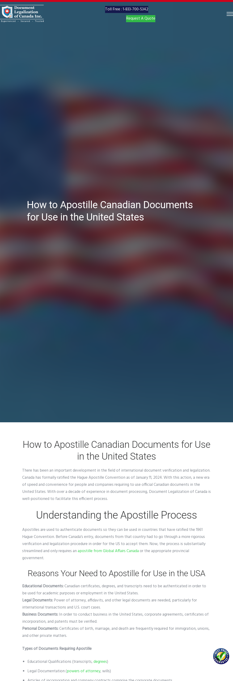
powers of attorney (83, 671)
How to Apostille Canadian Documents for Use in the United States (110, 211)
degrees (100, 662)
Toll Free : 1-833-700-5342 (126, 15)
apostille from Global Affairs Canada (108, 551)
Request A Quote (140, 26)
